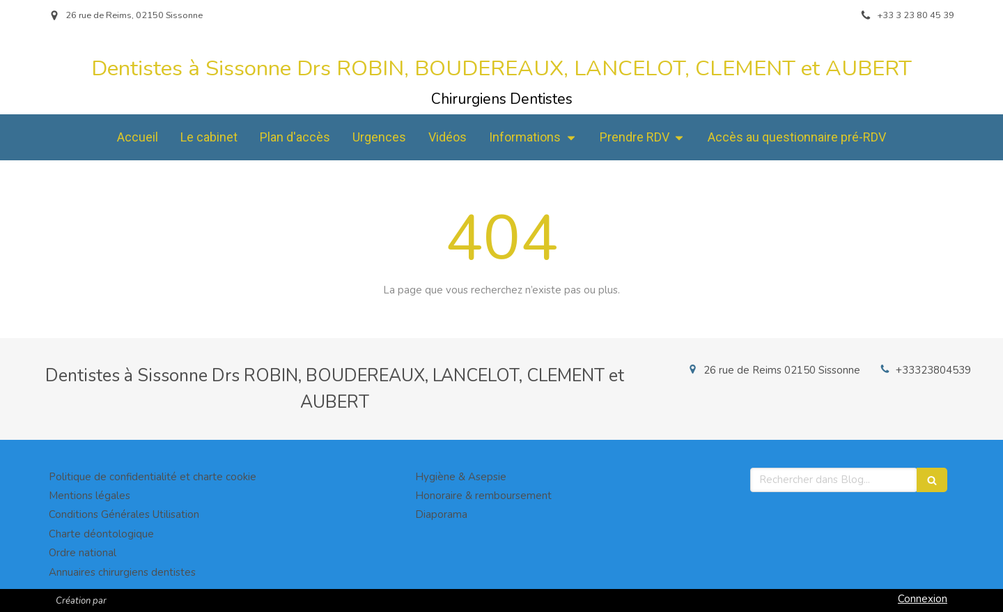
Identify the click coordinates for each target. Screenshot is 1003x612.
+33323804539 (933, 370)
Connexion (922, 599)
